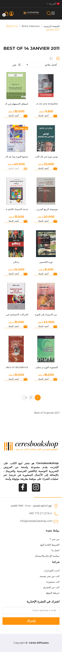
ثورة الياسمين (46, 261)
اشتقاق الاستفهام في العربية (16, 103)
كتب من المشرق (51, 587)
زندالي (16, 261)
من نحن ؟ (54, 539)
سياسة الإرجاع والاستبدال (47, 555)
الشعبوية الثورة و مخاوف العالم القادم (46, 367)
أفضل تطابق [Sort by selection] (41, 65)
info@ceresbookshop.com (36, 521)
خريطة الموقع (53, 592)
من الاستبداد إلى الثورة (46, 314)
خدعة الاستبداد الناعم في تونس (16, 209)
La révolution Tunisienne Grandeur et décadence (16, 367)
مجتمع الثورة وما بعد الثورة (16, 156)
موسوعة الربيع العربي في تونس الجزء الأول (46, 209)
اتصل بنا (55, 550)
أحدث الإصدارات (52, 570)
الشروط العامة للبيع (49, 544)
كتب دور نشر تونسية (50, 576)
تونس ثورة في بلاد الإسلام (46, 156)
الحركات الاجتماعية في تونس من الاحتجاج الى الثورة (16, 314)
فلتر (14, 65)
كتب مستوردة (53, 581)
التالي (25, 397)
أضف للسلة (43, 115)
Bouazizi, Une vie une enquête (46, 103)
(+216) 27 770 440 (40, 513)
